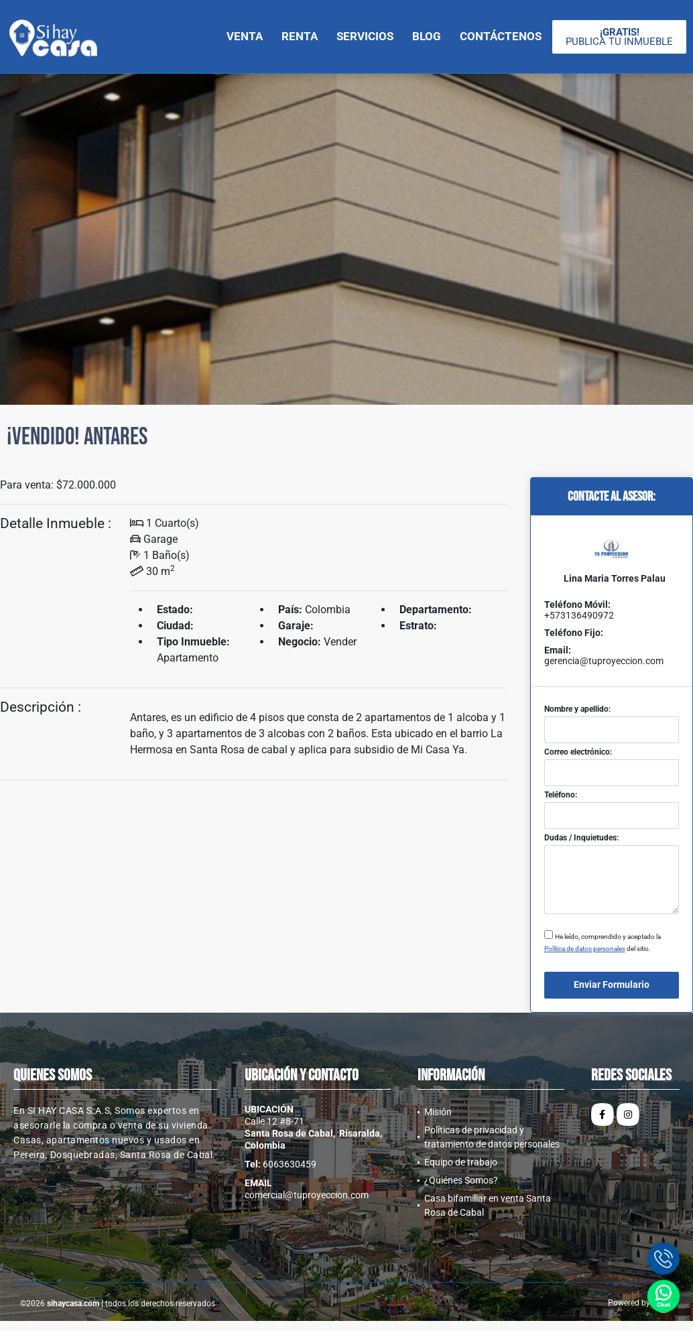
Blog (426, 36)
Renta (299, 36)
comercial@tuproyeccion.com (307, 1195)
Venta (245, 36)
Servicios (364, 36)
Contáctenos (501, 36)
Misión (438, 1111)
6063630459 (289, 1164)
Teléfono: (560, 795)
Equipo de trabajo (460, 1162)
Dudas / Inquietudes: (581, 837)
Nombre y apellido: (577, 709)
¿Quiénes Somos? (461, 1180)
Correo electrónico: (578, 752)
